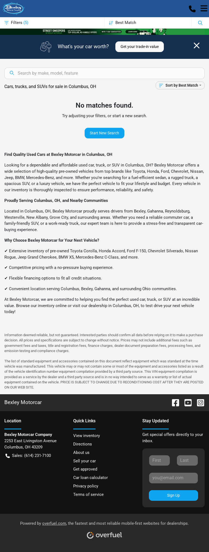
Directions (82, 444)
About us (81, 452)
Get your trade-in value (140, 46)
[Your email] (173, 477)
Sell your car (84, 461)
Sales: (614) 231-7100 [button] (28, 456)
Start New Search (104, 133)
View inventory (86, 435)
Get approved (85, 469)
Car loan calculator (90, 477)
